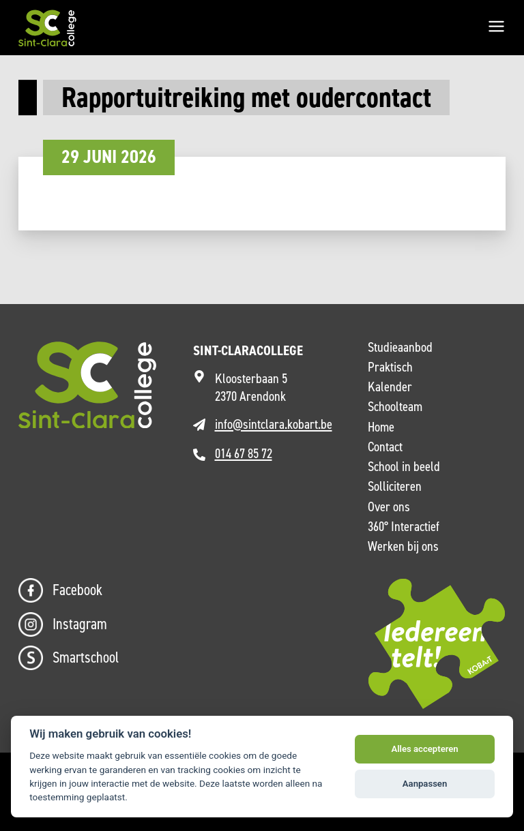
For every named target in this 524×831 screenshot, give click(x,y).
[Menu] (496, 28)
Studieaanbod (400, 347)
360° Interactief (403, 527)
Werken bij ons (403, 547)
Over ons (389, 507)
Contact (385, 447)
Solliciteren (395, 487)
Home (381, 427)
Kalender (390, 387)
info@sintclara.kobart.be (273, 424)
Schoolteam (395, 407)
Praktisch (390, 367)
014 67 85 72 (243, 453)
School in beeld (404, 467)
